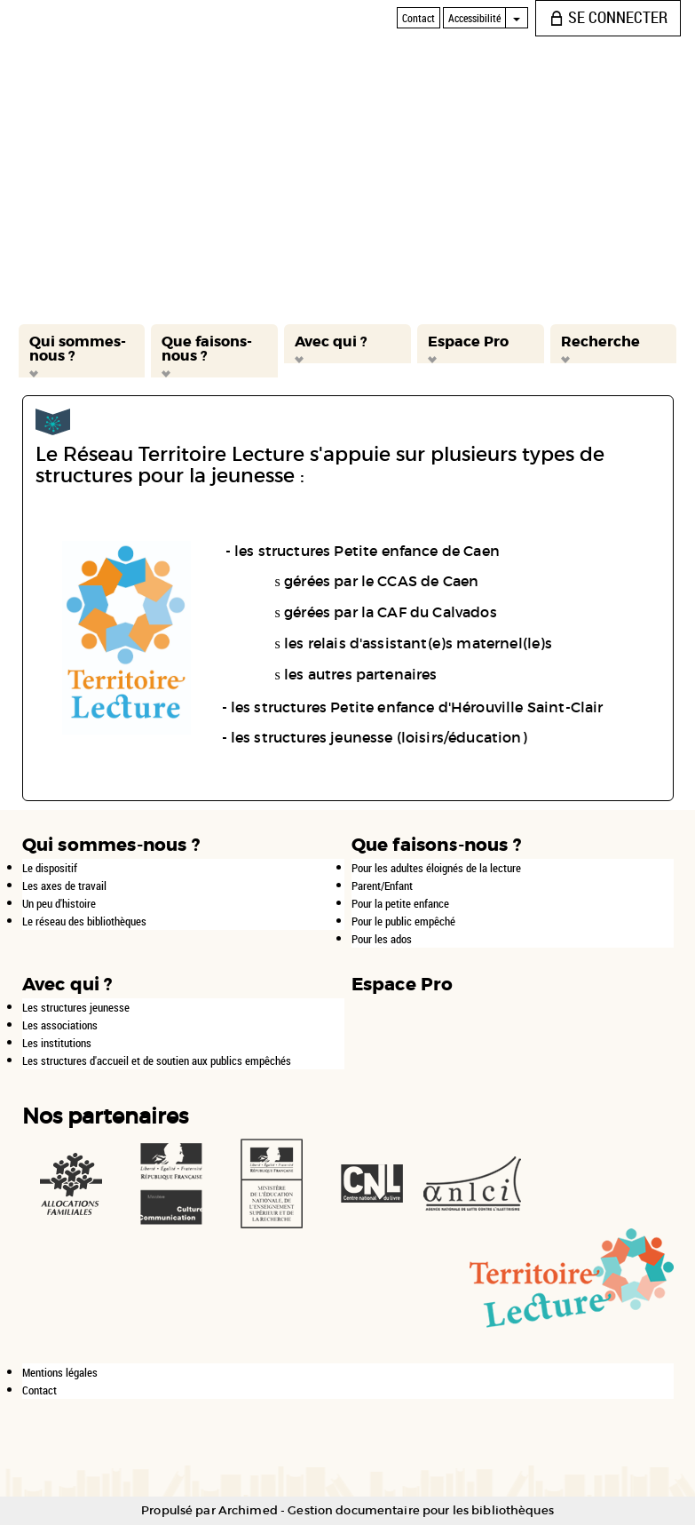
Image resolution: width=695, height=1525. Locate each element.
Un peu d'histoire (59, 903)
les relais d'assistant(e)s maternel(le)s (418, 643)
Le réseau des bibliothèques (84, 921)
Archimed (248, 1510)
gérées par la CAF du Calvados (390, 612)
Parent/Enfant (382, 886)
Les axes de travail (64, 886)
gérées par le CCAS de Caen (381, 581)
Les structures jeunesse (76, 1007)
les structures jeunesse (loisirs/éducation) (379, 737)
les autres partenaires (361, 674)
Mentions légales (60, 1372)
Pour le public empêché (403, 921)
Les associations (60, 1025)
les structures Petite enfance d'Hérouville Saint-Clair (417, 707)
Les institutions (56, 1043)
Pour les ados (381, 939)
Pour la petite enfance (400, 903)
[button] (82, 350)
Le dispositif (49, 868)
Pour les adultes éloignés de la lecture (436, 868)
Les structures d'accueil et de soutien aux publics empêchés (156, 1060)
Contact (39, 1390)
